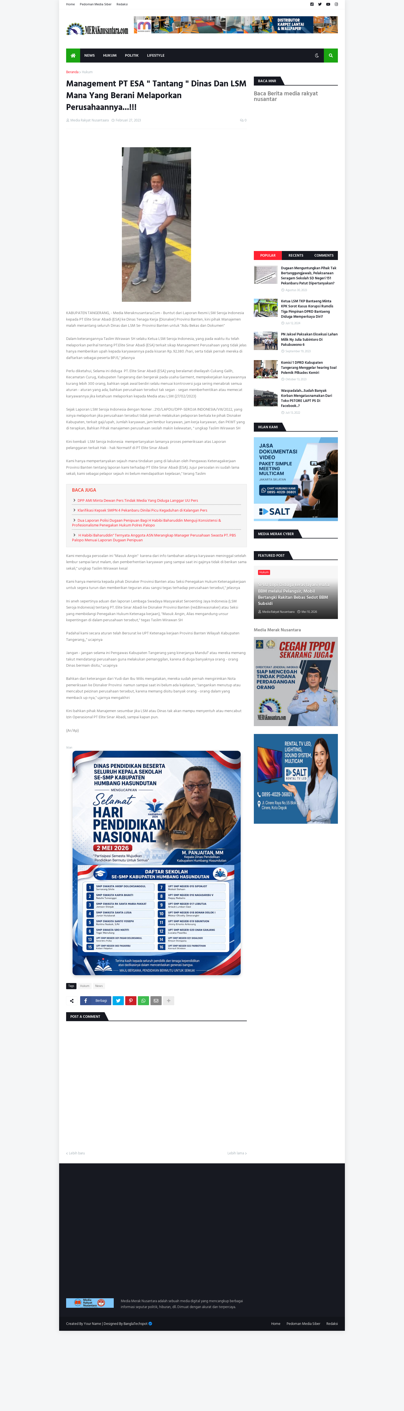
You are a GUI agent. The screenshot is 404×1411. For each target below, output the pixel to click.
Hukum (87, 72)
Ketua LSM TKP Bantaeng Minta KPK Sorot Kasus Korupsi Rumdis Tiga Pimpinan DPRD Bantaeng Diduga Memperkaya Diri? (307, 309)
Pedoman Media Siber (96, 4)
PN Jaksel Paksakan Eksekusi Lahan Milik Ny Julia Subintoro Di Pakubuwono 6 (309, 339)
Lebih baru (77, 1153)
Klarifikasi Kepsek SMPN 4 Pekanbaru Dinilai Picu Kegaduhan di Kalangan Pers (142, 510)
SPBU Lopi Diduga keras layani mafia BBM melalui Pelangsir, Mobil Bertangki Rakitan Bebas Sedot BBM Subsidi (293, 594)
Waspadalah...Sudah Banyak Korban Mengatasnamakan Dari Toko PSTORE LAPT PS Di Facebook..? (306, 398)
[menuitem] (73, 56)
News (99, 986)
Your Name (92, 1324)
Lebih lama (235, 1153)
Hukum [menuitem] (110, 55)
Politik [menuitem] (132, 55)
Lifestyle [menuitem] (155, 55)
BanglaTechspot (136, 1324)
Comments (324, 255)
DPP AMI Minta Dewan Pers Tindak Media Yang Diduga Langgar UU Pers (138, 500)
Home (70, 4)
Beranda (72, 72)
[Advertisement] (168, 1370)
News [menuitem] (89, 55)
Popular (268, 255)
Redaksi (122, 4)
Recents (296, 255)
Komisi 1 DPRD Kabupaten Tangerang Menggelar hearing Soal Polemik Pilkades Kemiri (308, 368)
